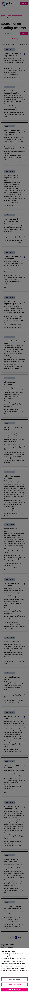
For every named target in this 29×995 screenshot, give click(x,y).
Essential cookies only (14, 984)
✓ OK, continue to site (14, 989)
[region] (14, 971)
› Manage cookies (14, 979)
